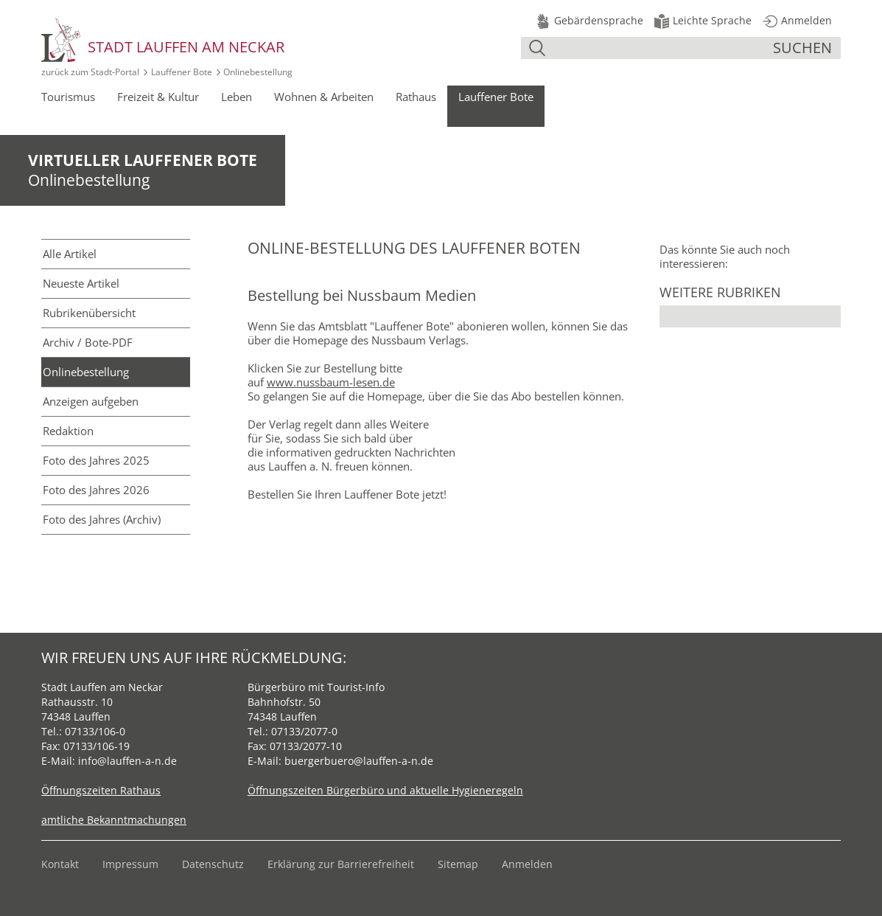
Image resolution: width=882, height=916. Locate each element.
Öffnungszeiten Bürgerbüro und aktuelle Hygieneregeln (385, 790)
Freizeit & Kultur (158, 96)
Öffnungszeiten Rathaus (101, 790)
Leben (236, 96)
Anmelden (527, 864)
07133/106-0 (95, 731)
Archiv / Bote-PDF (88, 342)
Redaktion (68, 430)
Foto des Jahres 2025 (96, 460)
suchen (802, 48)
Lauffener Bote (181, 72)
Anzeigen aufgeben (91, 401)
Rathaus (416, 96)
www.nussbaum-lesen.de (331, 382)
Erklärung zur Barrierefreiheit (340, 864)
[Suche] (661, 48)
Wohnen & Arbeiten (324, 96)
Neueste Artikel (81, 283)
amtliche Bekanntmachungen (113, 820)
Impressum (130, 864)
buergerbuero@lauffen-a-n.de (358, 761)
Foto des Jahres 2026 (96, 489)
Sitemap (458, 864)
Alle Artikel (70, 253)
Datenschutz (213, 864)
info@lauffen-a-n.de (127, 761)
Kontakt (60, 864)
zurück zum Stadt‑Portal (90, 72)
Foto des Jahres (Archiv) (102, 519)
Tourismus (68, 96)
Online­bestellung (86, 371)
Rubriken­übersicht (89, 312)
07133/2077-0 (304, 731)
